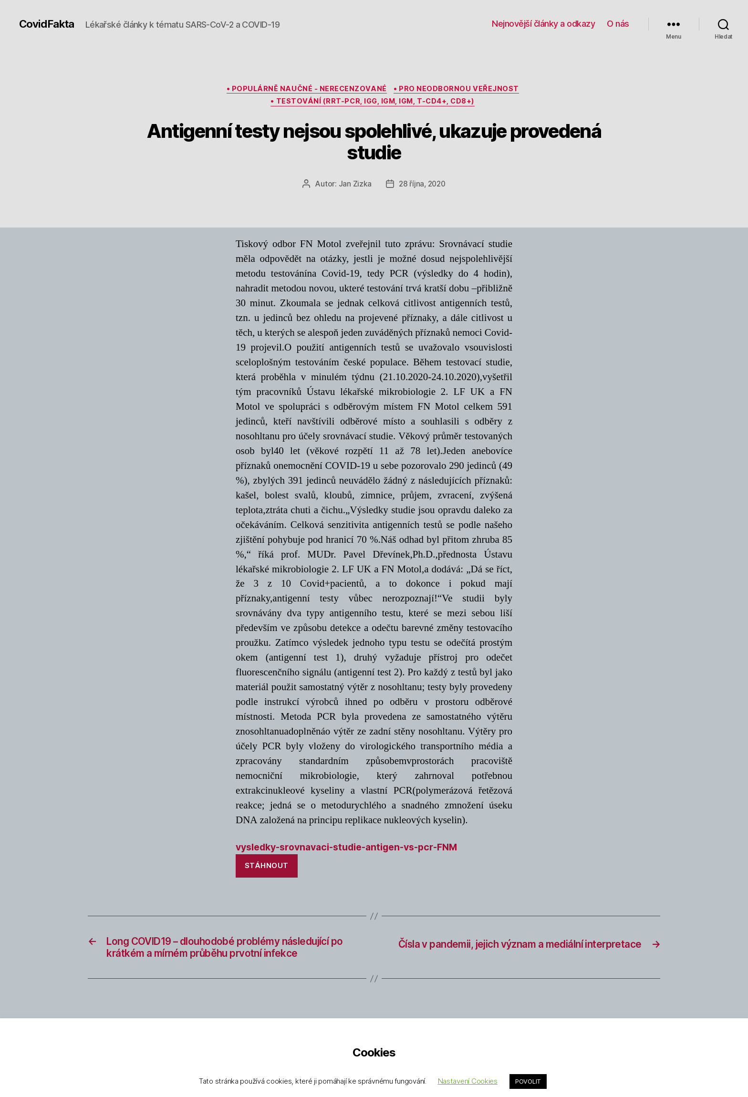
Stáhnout (267, 870)
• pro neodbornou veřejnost (459, 90)
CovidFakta (48, 24)
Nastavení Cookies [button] (468, 1081)
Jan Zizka (354, 187)
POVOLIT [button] (528, 1081)
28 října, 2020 (422, 187)
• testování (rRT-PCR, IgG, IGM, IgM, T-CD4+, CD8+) (374, 104)
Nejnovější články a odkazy (543, 24)
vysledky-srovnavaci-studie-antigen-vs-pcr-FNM (356, 851)
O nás (618, 24)
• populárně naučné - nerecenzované (306, 90)
